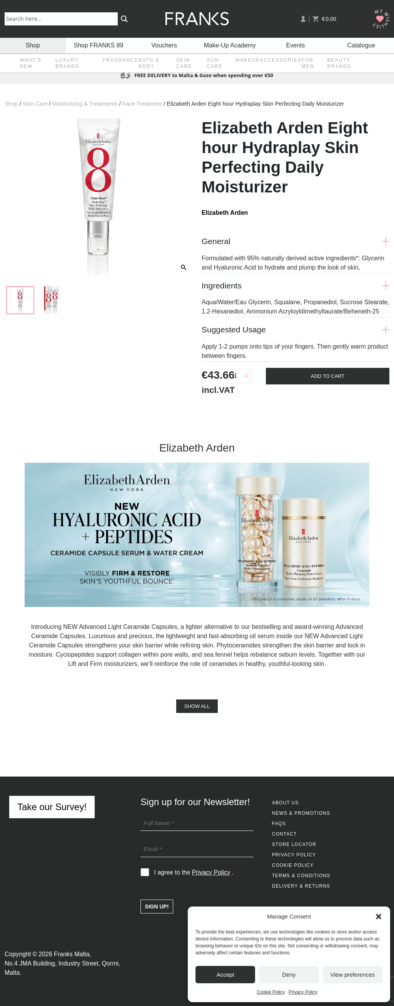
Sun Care (214, 63)
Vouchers (164, 45)
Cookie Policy (271, 992)
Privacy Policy (303, 992)
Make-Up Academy (230, 45)
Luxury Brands (67, 63)
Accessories (281, 60)
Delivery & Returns (301, 886)
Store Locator (294, 844)
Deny (289, 974)
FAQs (279, 823)
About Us (285, 802)
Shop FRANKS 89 (99, 45)
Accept (225, 974)
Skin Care (184, 63)
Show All (197, 706)
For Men (308, 63)
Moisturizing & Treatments (85, 104)
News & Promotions (301, 813)
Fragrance (121, 60)
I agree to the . (196, 872)
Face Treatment (142, 104)
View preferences (353, 974)
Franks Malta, (72, 954)
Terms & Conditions (301, 875)
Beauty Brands (339, 63)
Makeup (247, 60)
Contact (284, 834)
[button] (378, 916)
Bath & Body (149, 63)
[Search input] (62, 18)
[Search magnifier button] (124, 18)
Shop (33, 45)
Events (295, 45)
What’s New (31, 63)
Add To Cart (327, 376)
